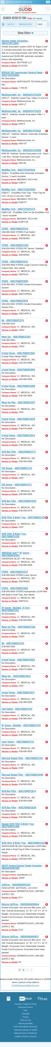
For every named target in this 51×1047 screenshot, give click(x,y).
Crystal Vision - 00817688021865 (18, 659)
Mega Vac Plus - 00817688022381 (18, 627)
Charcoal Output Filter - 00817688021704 (22, 758)
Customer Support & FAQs (26, 1004)
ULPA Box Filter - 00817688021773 (19, 452)
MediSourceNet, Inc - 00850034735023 (21, 111)
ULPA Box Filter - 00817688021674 (19, 791)
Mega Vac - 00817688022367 (16, 337)
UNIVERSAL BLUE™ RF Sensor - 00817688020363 (16, 554)
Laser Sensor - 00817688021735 (18, 742)
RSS (25, 1010)
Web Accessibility (25, 1023)
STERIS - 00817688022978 (15, 301)
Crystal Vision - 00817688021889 (18, 386)
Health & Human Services (25, 1036)
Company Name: (9, 62)
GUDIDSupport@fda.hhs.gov (25, 985)
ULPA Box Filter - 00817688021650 (19, 501)
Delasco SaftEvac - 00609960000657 (20, 936)
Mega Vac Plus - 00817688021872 (18, 402)
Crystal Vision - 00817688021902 (18, 353)
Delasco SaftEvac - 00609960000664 (20, 904)
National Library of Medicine (19, 2)
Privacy (26, 1017)
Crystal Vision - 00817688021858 (18, 419)
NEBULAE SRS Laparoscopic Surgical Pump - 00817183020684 (23, 74)
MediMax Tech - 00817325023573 (18, 209)
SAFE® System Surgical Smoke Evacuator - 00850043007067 (23, 867)
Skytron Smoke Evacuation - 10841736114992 (15, 42)
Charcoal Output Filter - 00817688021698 (22, 774)
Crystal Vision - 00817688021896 (18, 369)
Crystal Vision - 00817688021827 (18, 692)
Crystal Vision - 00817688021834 (18, 435)
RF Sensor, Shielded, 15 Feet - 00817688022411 (16, 609)
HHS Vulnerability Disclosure (25, 1027)
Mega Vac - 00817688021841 (16, 676)
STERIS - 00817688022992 (15, 588)
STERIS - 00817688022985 (15, 281)
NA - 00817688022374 (13, 320)
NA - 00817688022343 (13, 643)
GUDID (25, 9)
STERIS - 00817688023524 (15, 228)
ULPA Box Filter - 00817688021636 (19, 807)
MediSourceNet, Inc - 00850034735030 (21, 94)
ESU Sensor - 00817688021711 (17, 484)
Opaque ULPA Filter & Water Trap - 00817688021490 (18, 825)
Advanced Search (25, 1007)
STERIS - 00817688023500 (15, 245)
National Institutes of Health (25, 1030)
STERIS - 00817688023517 (15, 572)
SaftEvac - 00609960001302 (16, 884)
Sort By (10, 24)
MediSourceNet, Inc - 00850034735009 (21, 150)
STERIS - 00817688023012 (15, 261)
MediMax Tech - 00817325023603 (19, 189)
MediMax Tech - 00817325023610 (18, 170)
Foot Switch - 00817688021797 (17, 709)
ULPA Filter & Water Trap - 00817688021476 (23, 517)
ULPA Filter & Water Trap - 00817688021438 (14, 535)
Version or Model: (10, 65)
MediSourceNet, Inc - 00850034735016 (21, 130)
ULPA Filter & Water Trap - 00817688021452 (23, 843)
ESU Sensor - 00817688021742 (17, 468)
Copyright (26, 1014)
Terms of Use (25, 1020)
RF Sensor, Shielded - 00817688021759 (21, 725)
